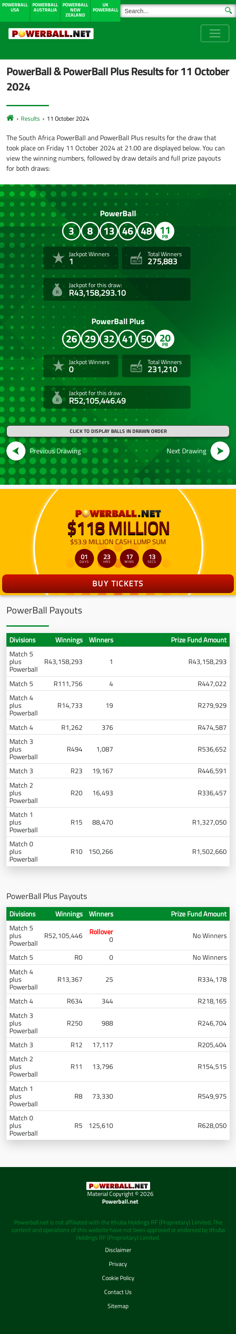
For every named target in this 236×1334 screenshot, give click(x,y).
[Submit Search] (228, 9)
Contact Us (118, 1291)
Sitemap (118, 1305)
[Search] (178, 10)
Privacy (118, 1263)
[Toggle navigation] (215, 33)
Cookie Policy (118, 1277)
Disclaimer (118, 1249)
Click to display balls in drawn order (118, 431)
